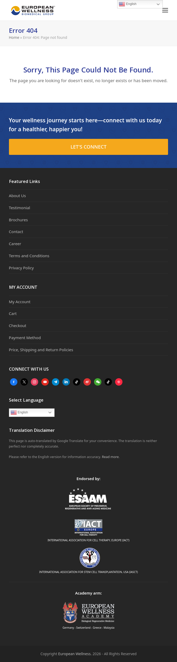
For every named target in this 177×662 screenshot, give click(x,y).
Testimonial (19, 207)
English (19, 412)
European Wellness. (75, 653)
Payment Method (25, 337)
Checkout (17, 325)
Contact (16, 231)
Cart (13, 313)
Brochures (18, 219)
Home (14, 37)
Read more (110, 457)
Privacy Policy (21, 267)
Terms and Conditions (29, 255)
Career (15, 243)
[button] (165, 10)
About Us (17, 195)
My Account (20, 301)
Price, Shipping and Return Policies (41, 349)
